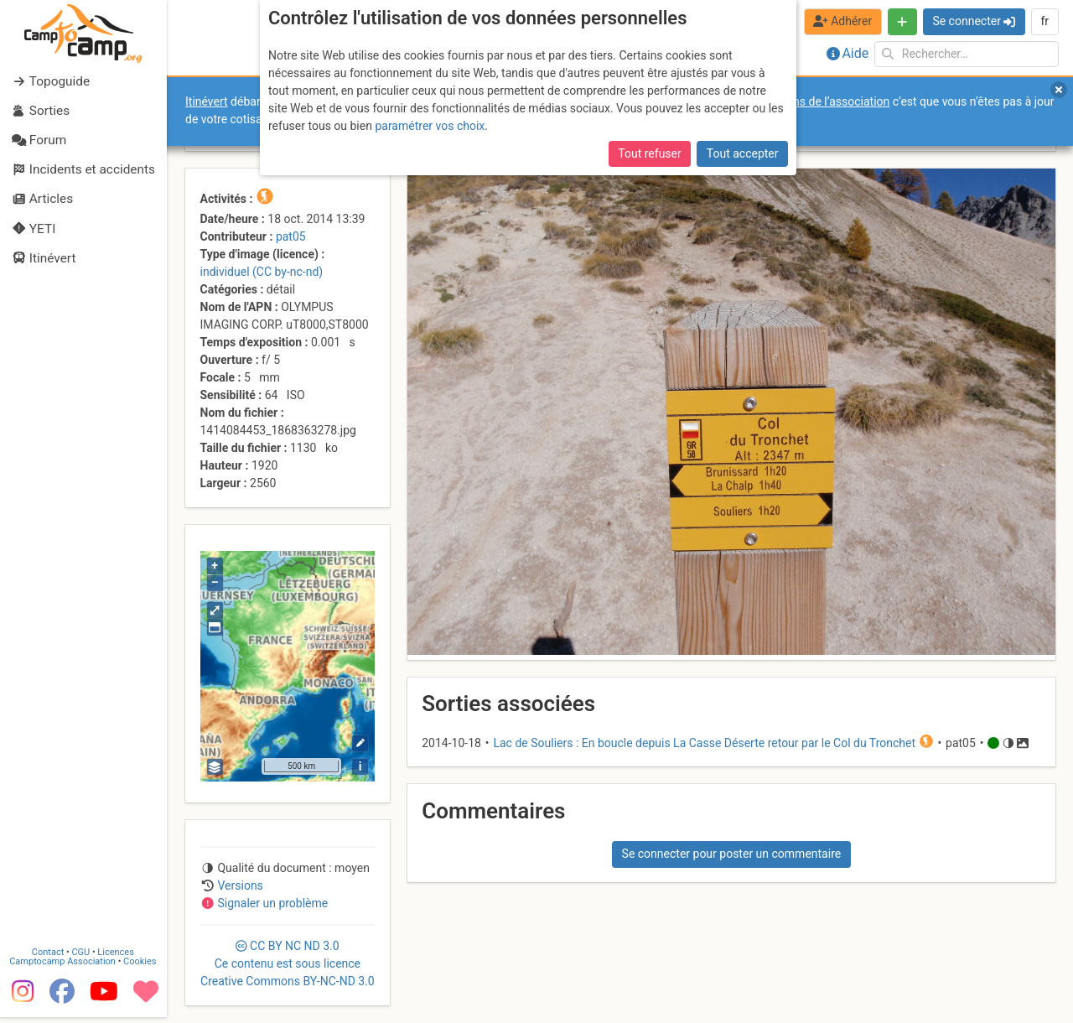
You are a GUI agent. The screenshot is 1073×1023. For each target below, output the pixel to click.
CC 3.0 (287, 963)
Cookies (140, 967)
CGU (82, 958)
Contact (49, 958)
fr (1044, 21)
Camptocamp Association (63, 967)
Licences (117, 958)
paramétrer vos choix (430, 125)
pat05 (291, 236)
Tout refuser (649, 153)
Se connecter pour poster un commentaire (732, 853)
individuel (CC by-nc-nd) (262, 271)
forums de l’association (828, 101)
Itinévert (206, 101)
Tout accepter (743, 153)
